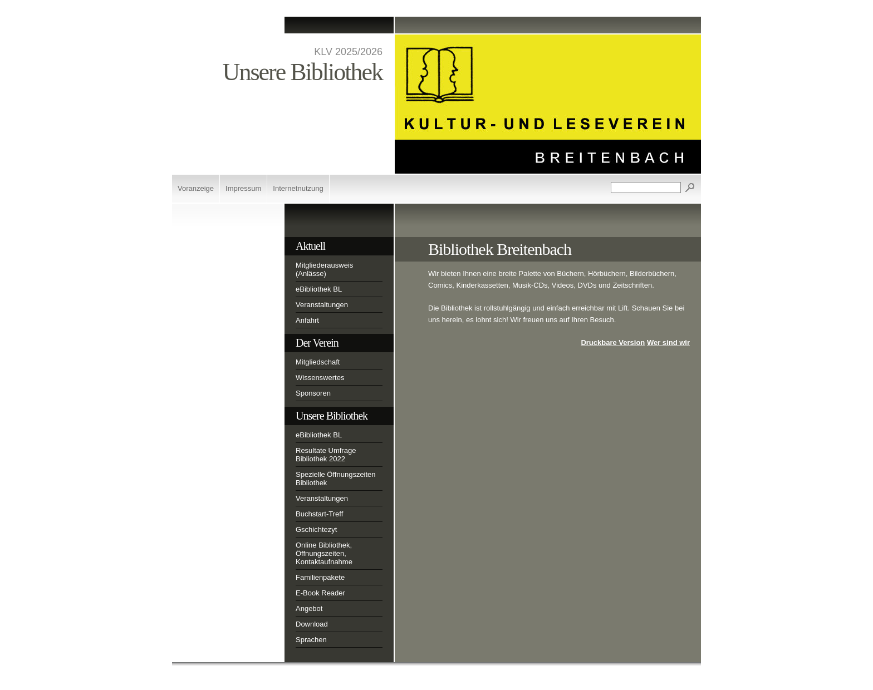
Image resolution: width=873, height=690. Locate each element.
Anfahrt (307, 320)
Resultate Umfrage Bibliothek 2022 (326, 454)
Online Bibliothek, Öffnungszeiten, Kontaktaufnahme (324, 553)
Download (312, 624)
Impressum (243, 188)
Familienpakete (320, 577)
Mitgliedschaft (318, 362)
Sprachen (311, 639)
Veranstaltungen (322, 304)
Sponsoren (313, 393)
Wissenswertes (320, 377)
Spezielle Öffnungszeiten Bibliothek (336, 478)
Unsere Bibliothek (331, 416)
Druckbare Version (613, 342)
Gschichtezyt (316, 529)
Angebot (309, 608)
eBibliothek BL (319, 289)
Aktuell (310, 246)
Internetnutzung (298, 188)
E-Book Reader (320, 593)
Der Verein (317, 343)
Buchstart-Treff (319, 514)
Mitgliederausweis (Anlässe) (324, 269)
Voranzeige (196, 188)
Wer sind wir (668, 342)
